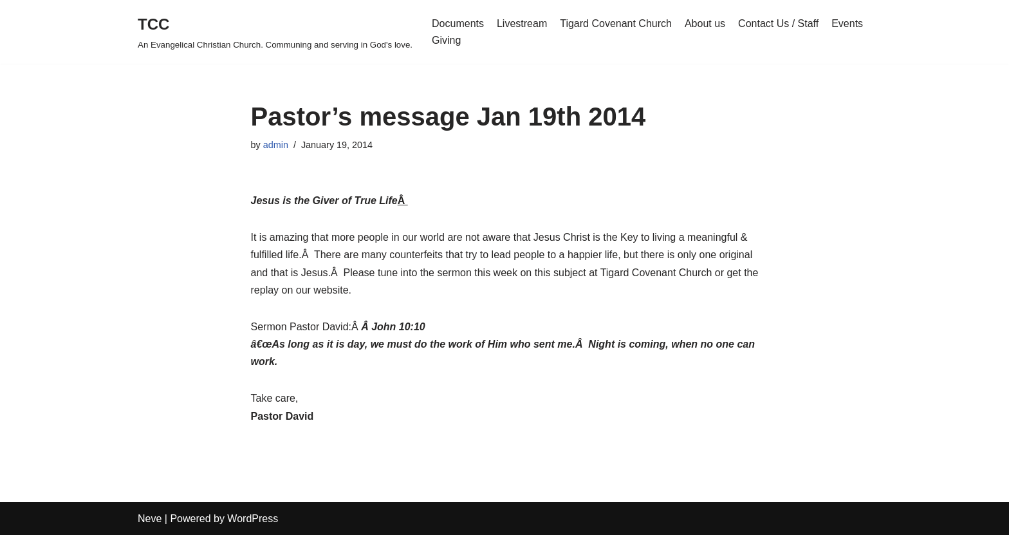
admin (275, 145)
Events (847, 23)
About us (705, 23)
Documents (458, 23)
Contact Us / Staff (778, 23)
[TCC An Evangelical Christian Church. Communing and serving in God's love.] (275, 32)
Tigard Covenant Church (616, 23)
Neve (150, 518)
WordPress (252, 518)
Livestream (522, 23)
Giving (446, 40)
